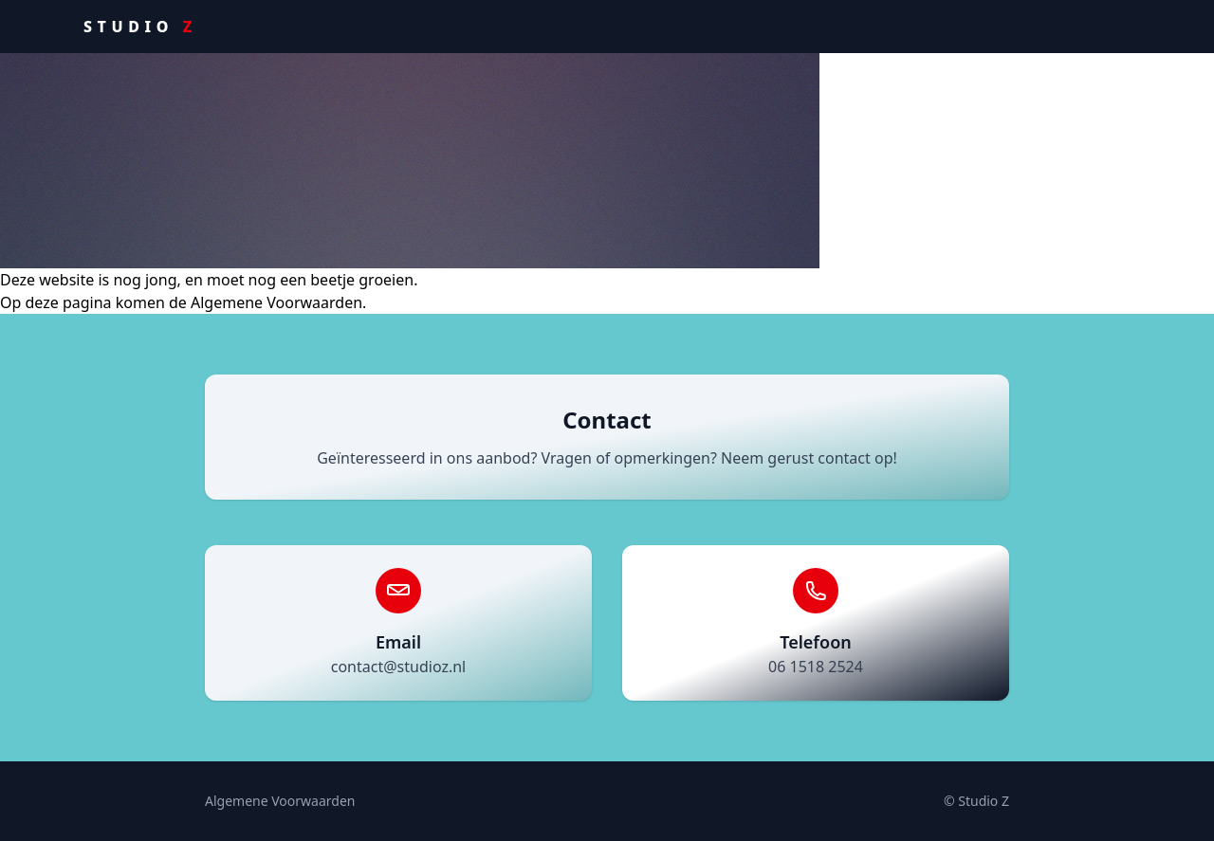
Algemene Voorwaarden (280, 801)
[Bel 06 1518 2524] (815, 623)
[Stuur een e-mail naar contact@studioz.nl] (398, 623)
